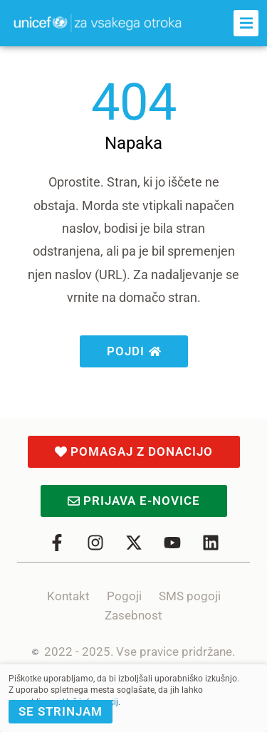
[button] (246, 23)
